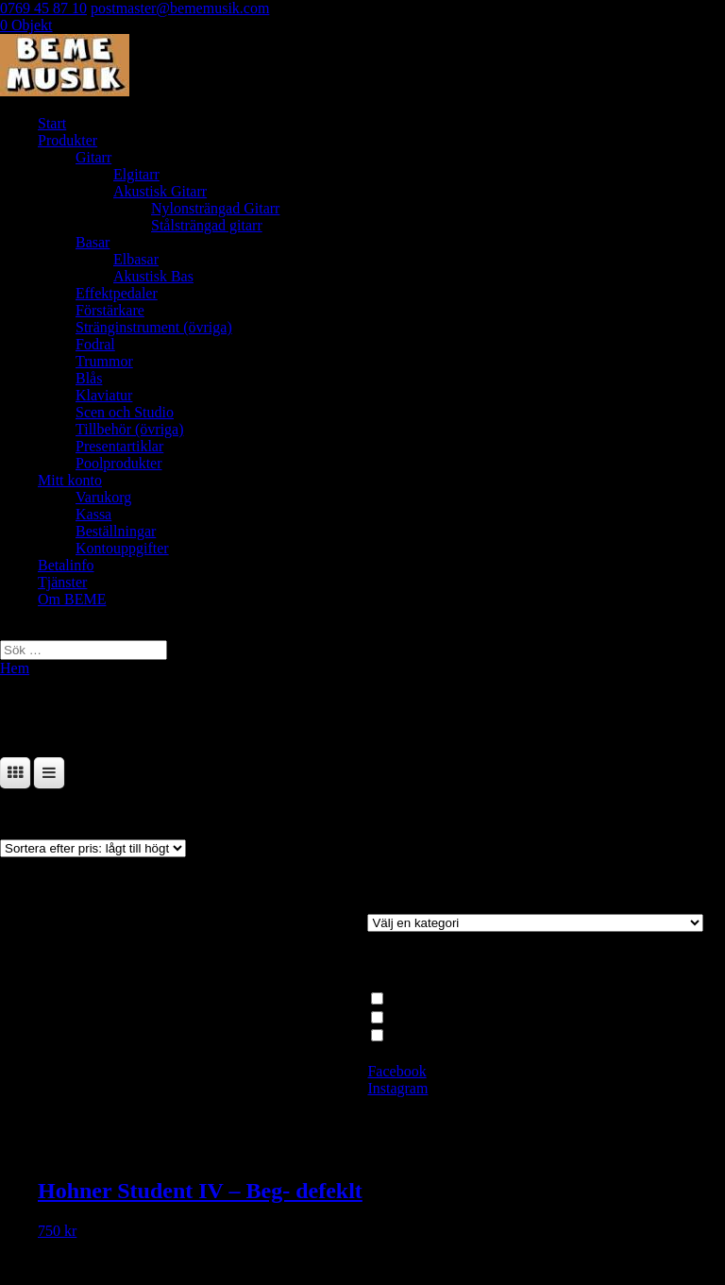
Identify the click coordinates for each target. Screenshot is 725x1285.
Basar (93, 242)
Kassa (93, 514)
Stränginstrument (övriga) (154, 327)
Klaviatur (104, 395)
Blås (89, 378)
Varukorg (103, 497)
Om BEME (72, 599)
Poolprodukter (119, 463)
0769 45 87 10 (43, 8)
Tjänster (62, 582)
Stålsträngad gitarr (206, 225)
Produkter (67, 140)
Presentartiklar (119, 446)
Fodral (95, 344)
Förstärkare (110, 310)
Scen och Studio (125, 412)
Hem (14, 668)
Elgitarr (136, 174)
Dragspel (415, 1016)
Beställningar (116, 531)
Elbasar (136, 259)
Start (52, 123)
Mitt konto (70, 480)
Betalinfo (66, 565)
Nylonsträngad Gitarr (215, 208)
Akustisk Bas (153, 276)
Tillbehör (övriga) (130, 429)
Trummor (104, 361)
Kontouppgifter (122, 548)
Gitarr (93, 157)
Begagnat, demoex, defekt (467, 1035)
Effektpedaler (117, 293)
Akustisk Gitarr (160, 191)
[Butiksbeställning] (93, 848)
